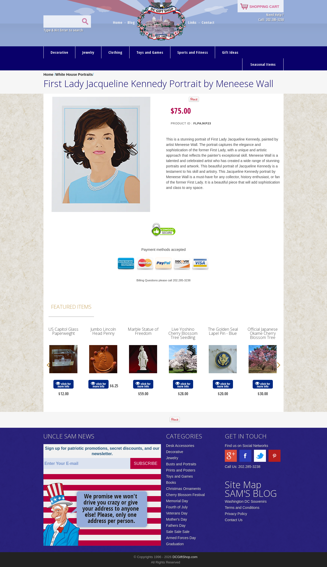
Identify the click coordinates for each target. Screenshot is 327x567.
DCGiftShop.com (184, 557)
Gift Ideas (230, 52)
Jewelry (88, 52)
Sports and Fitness (192, 52)
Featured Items (71, 306)
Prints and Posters (180, 470)
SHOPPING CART (264, 7)
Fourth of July (177, 507)
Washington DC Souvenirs (246, 501)
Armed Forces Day (181, 538)
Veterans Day (177, 513)
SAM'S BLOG (251, 493)
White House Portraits (74, 74)
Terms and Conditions (242, 508)
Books (171, 482)
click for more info (63, 384)
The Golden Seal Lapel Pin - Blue (223, 331)
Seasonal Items (263, 64)
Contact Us (233, 520)
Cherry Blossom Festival (185, 495)
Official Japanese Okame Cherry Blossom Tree (263, 333)
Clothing (115, 52)
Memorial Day (177, 501)
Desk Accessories (180, 446)
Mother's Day (176, 519)
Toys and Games (149, 52)
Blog (131, 22)
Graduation (175, 544)
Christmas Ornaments (183, 489)
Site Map (243, 484)
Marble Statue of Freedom (143, 331)
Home (118, 22)
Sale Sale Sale (178, 532)
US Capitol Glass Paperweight (63, 331)
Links (192, 22)
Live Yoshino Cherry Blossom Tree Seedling (182, 333)
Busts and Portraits (181, 464)
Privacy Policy (236, 514)
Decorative (59, 52)
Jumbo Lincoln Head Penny (103, 331)
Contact (208, 22)
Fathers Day (175, 525)
